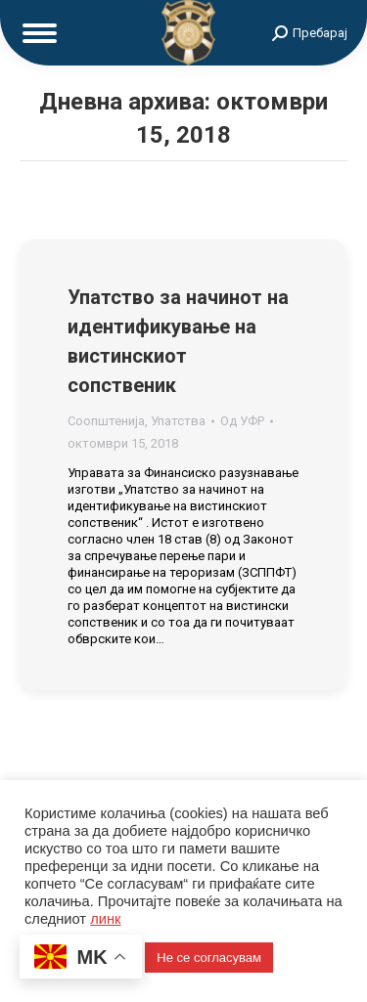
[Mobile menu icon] (40, 33)
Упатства (178, 421)
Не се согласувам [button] (209, 957)
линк (105, 919)
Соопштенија (106, 421)
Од (242, 421)
